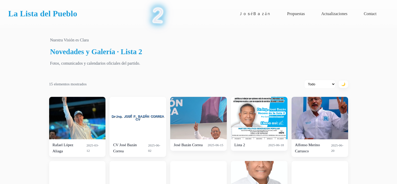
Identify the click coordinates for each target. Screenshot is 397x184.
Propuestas (296, 14)
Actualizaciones (334, 14)
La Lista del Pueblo (42, 13)
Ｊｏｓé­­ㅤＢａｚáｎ (255, 14)
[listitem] (77, 127)
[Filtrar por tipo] (320, 84)
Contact (370, 14)
